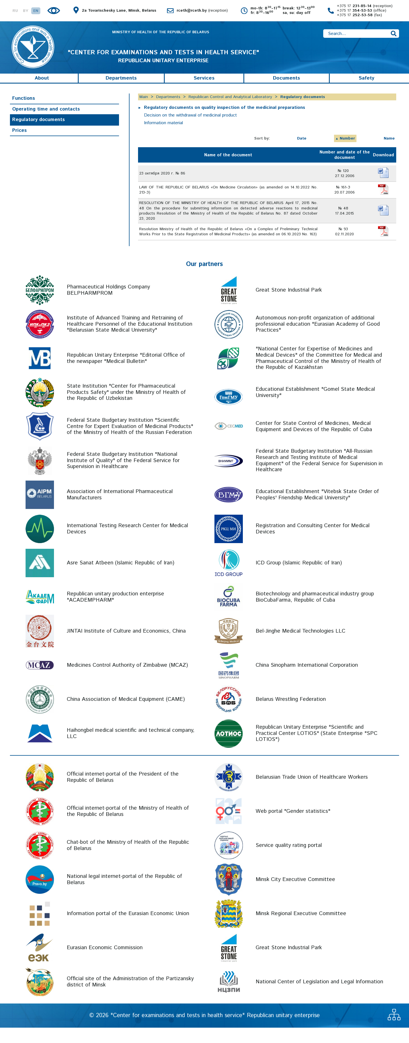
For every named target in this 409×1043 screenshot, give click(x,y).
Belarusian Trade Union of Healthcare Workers (312, 792)
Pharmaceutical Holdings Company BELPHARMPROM (108, 306)
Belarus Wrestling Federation (291, 714)
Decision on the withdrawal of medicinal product (191, 123)
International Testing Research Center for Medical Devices (127, 544)
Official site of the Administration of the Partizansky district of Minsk (130, 997)
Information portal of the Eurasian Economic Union (128, 929)
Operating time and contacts (46, 116)
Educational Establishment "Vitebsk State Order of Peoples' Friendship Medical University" (317, 510)
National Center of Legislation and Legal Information (319, 997)
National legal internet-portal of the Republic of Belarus (124, 895)
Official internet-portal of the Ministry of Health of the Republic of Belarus (128, 827)
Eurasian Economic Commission (105, 963)
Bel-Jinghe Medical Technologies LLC (300, 646)
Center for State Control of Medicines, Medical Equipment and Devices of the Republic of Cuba (314, 442)
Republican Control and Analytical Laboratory (230, 104)
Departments (121, 86)
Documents (286, 86)
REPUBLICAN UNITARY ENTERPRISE (163, 62)
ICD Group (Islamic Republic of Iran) (299, 578)
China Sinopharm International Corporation (307, 680)
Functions (23, 106)
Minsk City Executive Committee (295, 895)
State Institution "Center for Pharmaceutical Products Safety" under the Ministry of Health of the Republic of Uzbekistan (126, 408)
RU (15, 11)
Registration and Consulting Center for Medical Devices (313, 544)
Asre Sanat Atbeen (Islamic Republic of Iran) (120, 578)
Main (143, 104)
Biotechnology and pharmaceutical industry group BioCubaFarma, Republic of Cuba (315, 613)
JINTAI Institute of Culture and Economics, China (126, 646)
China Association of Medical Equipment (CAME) (126, 714)
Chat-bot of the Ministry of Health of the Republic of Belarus (128, 861)
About (42, 86)
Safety (366, 86)
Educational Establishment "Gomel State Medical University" (315, 408)
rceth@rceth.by (202, 11)
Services (204, 86)
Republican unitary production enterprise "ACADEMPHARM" (115, 613)
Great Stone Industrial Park (289, 305)
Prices (19, 138)
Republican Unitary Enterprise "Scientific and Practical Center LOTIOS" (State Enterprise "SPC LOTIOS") (316, 749)
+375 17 (365, 6)
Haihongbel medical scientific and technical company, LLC (131, 749)
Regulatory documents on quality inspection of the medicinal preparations (225, 115)
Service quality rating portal (289, 861)
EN (35, 11)
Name (389, 146)
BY (25, 11)
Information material (163, 130)
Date (301, 146)
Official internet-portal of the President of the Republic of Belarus (123, 793)
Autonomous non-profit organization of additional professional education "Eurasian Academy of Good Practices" (318, 340)
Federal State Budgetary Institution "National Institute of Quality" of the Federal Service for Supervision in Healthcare (123, 476)
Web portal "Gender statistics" (293, 826)
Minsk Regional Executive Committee (301, 929)
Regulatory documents (38, 127)
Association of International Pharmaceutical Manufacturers (120, 510)
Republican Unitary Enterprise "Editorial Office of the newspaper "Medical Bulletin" (126, 374)
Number (347, 146)
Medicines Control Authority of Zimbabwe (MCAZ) (127, 680)
